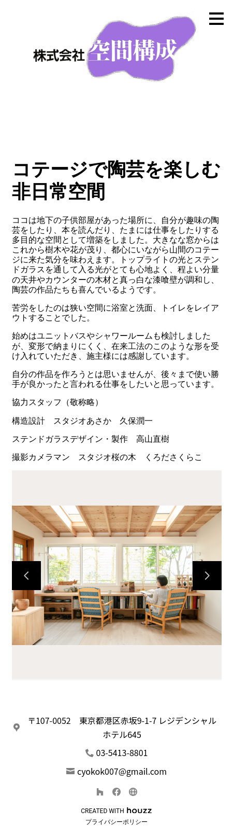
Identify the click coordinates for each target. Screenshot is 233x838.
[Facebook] (116, 792)
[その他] (133, 792)
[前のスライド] (26, 575)
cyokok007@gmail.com (122, 771)
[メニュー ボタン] (216, 18)
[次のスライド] (207, 575)
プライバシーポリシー (116, 822)
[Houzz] (100, 792)
